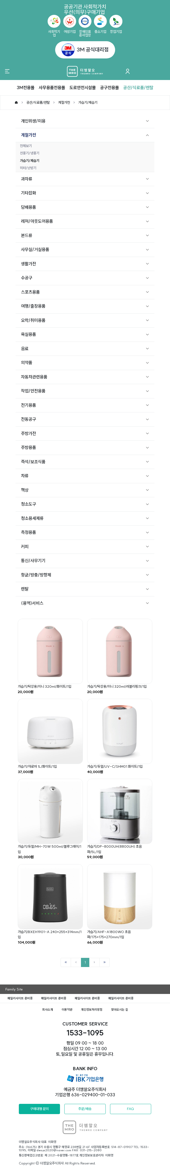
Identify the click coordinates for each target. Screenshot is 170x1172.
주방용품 (28, 447)
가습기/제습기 (87, 102)
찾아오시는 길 (119, 1009)
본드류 (26, 235)
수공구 (26, 277)
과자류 (26, 179)
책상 (25, 490)
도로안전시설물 (82, 87)
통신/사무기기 (33, 560)
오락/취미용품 (33, 320)
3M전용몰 (25, 87)
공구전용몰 (109, 87)
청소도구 (28, 504)
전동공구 (28, 419)
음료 (25, 348)
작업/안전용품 (33, 391)
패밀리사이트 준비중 (20, 998)
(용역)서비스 (32, 603)
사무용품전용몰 (52, 87)
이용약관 (67, 1009)
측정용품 (28, 532)
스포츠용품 (30, 292)
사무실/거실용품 (35, 249)
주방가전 (28, 433)
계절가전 (64, 102)
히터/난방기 (28, 168)
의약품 (26, 362)
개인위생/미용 (33, 121)
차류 (25, 475)
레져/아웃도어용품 (37, 221)
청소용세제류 (32, 518)
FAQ (130, 1109)
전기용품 (28, 405)
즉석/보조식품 (33, 461)
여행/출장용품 (33, 306)
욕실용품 (28, 334)
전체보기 (26, 146)
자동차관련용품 (34, 377)
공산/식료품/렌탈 (138, 87)
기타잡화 (28, 193)
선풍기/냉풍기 (29, 153)
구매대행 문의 (39, 1109)
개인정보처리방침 (91, 1009)
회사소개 (47, 1009)
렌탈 (25, 589)
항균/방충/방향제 (36, 575)
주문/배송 (84, 1109)
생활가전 (28, 263)
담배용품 (28, 207)
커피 (25, 546)
